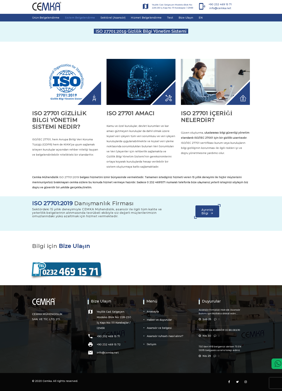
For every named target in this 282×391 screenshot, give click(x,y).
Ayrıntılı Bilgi (207, 211)
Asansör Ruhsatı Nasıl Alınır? (165, 336)
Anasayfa (153, 311)
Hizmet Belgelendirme (146, 17)
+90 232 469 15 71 (220, 4)
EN (201, 17)
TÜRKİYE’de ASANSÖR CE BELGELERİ (219, 330)
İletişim (151, 344)
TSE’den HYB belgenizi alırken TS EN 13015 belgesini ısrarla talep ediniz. (220, 348)
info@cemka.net (220, 8)
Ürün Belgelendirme (46, 17)
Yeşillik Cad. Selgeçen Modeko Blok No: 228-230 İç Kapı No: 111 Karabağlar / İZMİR (172, 6)
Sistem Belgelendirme (80, 17)
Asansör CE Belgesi (159, 328)
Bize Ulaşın (186, 17)
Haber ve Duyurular (159, 319)
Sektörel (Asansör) (113, 17)
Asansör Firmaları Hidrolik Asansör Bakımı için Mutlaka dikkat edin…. (219, 311)
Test (170, 17)
